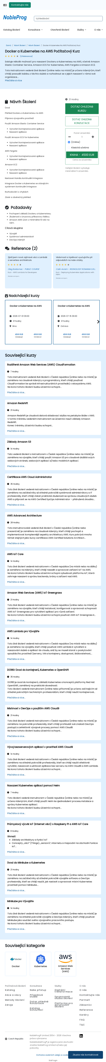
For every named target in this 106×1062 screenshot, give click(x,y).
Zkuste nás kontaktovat (85, 1054)
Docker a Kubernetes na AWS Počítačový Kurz (61, 45)
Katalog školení (11, 29)
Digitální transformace (64, 990)
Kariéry (84, 1014)
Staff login (53, 1060)
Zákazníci (86, 1004)
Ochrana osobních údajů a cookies (53, 1055)
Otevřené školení (60, 29)
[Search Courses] (68, 18)
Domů (8, 45)
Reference (86, 1009)
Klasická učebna (80, 147)
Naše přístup (38, 990)
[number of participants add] (93, 137)
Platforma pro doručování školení (64, 1005)
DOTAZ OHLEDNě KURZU (82, 109)
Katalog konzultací (36, 1009)
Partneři (85, 1000)
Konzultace (34, 29)
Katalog (10, 990)
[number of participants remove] (70, 137)
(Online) (75, 142)
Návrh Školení (20, 45)
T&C (82, 1024)
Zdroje (9, 1004)
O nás (97, 29)
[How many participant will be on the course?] (82, 137)
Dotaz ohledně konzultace (39, 1002)
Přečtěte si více (13, 80)
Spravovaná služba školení (64, 997)
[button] (97, 321)
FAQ (82, 1019)
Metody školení (15, 1000)
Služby (80, 29)
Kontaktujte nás (19, 4)
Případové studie (36, 995)
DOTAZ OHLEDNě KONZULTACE (82, 121)
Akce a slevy (13, 995)
